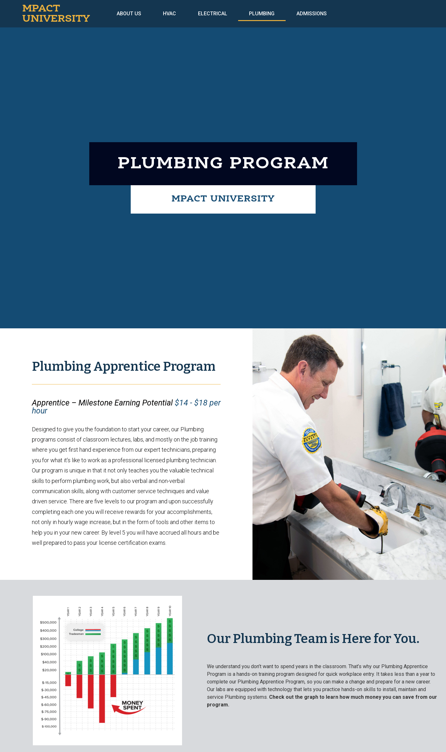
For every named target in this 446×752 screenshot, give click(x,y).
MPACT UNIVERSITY (56, 14)
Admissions (311, 14)
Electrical (212, 14)
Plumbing (261, 14)
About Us (129, 14)
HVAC (169, 14)
